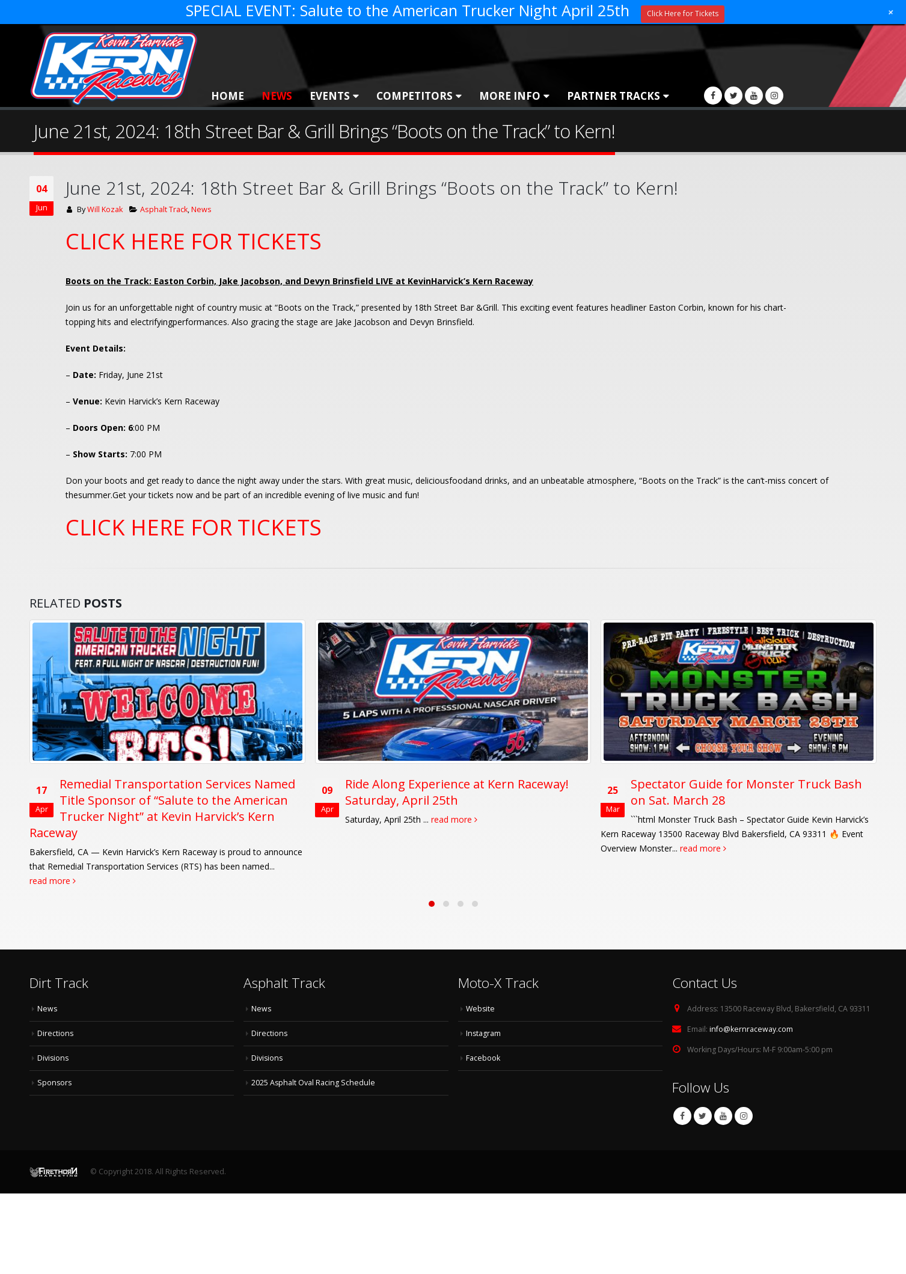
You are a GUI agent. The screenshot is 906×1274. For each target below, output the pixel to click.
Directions (55, 1031)
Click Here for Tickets (682, 13)
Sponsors (55, 1080)
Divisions (53, 1055)
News (277, 96)
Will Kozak (105, 209)
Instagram (744, 1114)
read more (52, 880)
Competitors (414, 96)
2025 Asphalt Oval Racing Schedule (313, 1080)
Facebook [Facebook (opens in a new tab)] (483, 1055)
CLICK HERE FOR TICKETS (194, 241)
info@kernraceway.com (751, 1027)
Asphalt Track (164, 209)
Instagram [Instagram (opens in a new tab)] (483, 1031)
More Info (509, 96)
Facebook (682, 1114)
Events (330, 96)
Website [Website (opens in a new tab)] (481, 1006)
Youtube (723, 1114)
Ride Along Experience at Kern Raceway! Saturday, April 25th (457, 792)
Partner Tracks (613, 96)
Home (227, 96)
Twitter (703, 1114)
